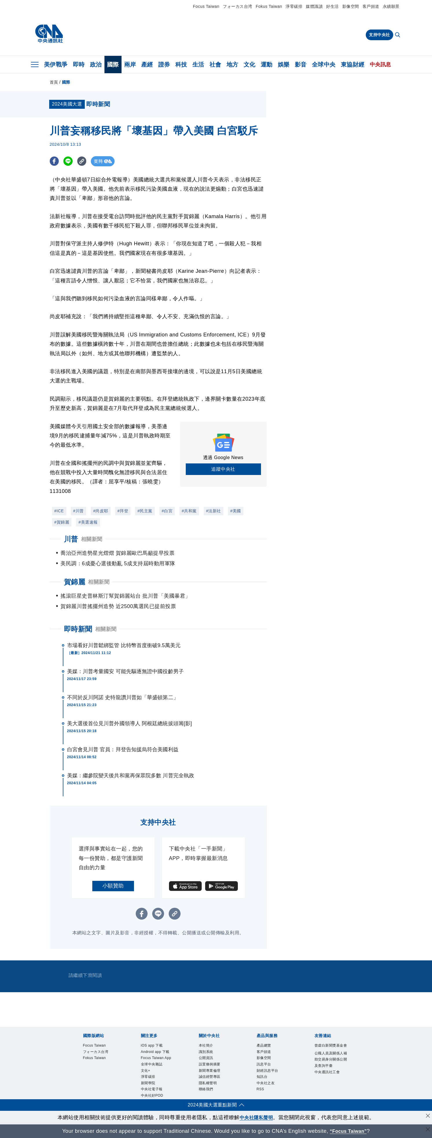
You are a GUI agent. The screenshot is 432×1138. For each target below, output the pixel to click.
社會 (215, 64)
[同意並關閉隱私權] (427, 1117)
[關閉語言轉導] (427, 1130)
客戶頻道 (371, 6)
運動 (267, 64)
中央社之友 (267, 1086)
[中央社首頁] (49, 34)
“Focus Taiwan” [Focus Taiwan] (348, 1131)
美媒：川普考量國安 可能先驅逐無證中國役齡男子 (125, 671)
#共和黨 (189, 511)
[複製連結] (84, 161)
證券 (164, 64)
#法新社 (213, 511)
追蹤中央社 (223, 469)
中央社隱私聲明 (256, 1117)
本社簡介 (207, 1045)
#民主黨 (144, 511)
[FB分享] (55, 161)
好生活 (332, 6)
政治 (96, 64)
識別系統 (207, 1052)
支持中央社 (379, 34)
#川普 (78, 511)
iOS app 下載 (153, 1045)
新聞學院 (149, 1093)
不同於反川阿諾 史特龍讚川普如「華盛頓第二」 (123, 697)
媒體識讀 (314, 6)
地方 (232, 64)
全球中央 (324, 64)
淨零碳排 (294, 6)
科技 (181, 64)
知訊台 (263, 1080)
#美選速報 (88, 522)
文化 (249, 64)
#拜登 (122, 511)
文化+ (146, 1080)
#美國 (235, 511)
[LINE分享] (70, 161)
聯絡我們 (207, 1093)
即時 (79, 64)
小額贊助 (113, 886)
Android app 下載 (157, 1052)
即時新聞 (78, 629)
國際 (113, 64)
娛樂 (284, 64)
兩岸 (130, 64)
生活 (198, 64)
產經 (147, 64)
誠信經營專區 (211, 1080)
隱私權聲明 (209, 1086)
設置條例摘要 (211, 1066)
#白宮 (167, 511)
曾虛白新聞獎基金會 (331, 1049)
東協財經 (353, 64)
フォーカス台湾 (237, 6)
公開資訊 (207, 1059)
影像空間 (350, 6)
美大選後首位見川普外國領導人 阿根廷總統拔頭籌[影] (129, 723)
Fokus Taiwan (269, 6)
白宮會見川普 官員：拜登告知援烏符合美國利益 (123, 749)
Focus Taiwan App (154, 1063)
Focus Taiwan (206, 6)
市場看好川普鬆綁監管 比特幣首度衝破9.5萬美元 (124, 645)
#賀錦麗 (61, 522)
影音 (301, 64)
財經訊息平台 (269, 1073)
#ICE (59, 511)
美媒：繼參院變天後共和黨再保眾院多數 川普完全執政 (130, 775)
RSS (261, 1093)
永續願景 (391, 6)
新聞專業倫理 (211, 1073)
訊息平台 (265, 1066)
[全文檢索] (398, 35)
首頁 (54, 82)
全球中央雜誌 (153, 1073)
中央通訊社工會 (329, 1081)
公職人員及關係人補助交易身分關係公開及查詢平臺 (331, 1067)
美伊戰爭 (56, 64)
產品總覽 (265, 1045)
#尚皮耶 (100, 511)
